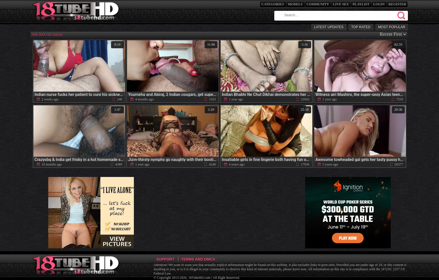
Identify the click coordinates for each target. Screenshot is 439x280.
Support (165, 259)
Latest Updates (328, 27)
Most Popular (391, 27)
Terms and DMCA (198, 259)
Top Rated (360, 27)
